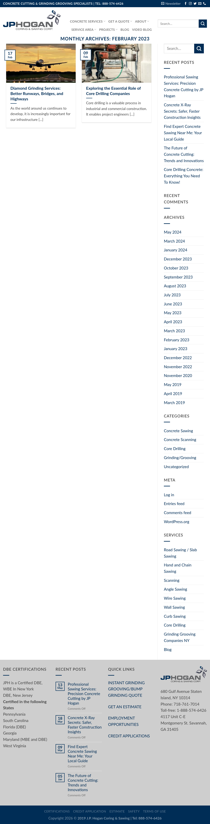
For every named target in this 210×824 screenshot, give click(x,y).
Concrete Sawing (178, 430)
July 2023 (172, 294)
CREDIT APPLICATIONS (129, 735)
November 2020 (178, 375)
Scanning (171, 580)
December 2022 (178, 357)
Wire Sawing (175, 598)
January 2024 (175, 250)
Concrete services (87, 21)
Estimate (117, 811)
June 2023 (173, 303)
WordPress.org (176, 521)
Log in (169, 494)
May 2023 (172, 312)
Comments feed (177, 512)
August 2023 (175, 285)
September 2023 (178, 277)
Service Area (83, 29)
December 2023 (178, 259)
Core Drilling (174, 448)
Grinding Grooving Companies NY (179, 637)
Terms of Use (154, 811)
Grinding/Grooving (180, 457)
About (142, 21)
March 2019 (174, 402)
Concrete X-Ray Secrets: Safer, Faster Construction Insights (182, 111)
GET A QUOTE (120, 21)
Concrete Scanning (180, 439)
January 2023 (175, 348)
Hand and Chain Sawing (178, 568)
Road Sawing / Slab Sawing (180, 552)
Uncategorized (176, 466)
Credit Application (89, 811)
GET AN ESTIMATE (125, 706)
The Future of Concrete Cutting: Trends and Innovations (184, 154)
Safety (134, 811)
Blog (125, 29)
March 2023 (174, 330)
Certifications (57, 811)
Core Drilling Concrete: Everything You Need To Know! (183, 175)
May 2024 (172, 232)
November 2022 (178, 366)
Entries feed (174, 503)
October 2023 (176, 268)
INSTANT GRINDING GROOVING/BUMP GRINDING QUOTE (126, 689)
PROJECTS (108, 29)
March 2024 (174, 241)
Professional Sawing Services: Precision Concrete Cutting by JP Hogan (183, 86)
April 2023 (173, 321)
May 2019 (172, 384)
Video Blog (142, 29)
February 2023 (176, 339)
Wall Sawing (174, 607)
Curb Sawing (175, 616)
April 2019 (173, 393)
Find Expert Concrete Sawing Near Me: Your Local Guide (183, 132)
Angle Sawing (175, 589)
